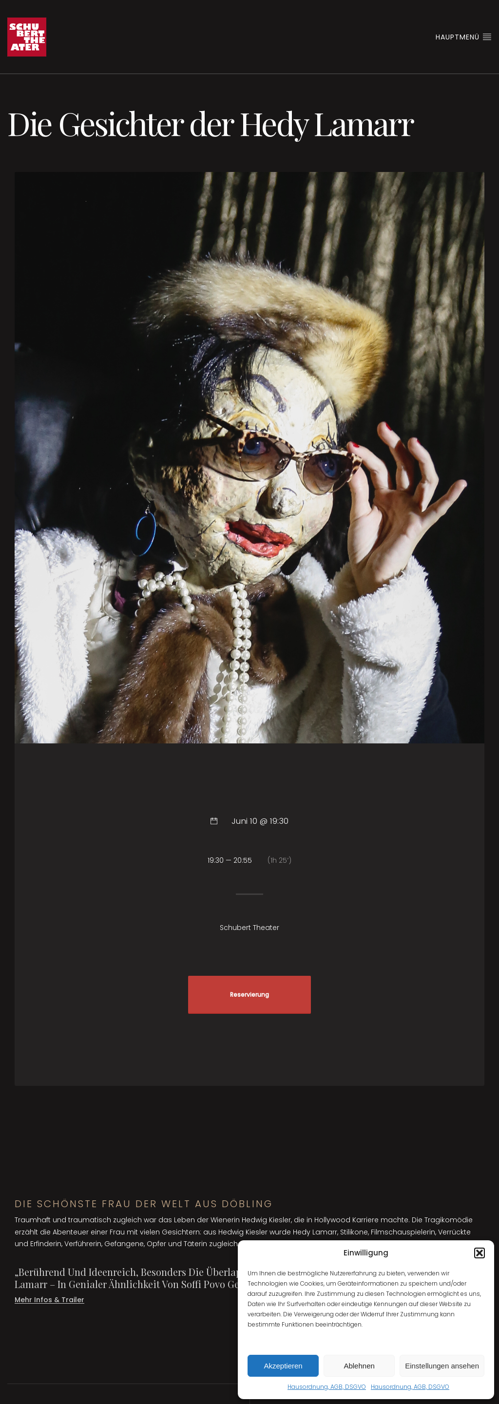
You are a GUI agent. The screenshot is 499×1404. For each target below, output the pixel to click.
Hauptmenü (464, 37)
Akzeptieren (283, 1366)
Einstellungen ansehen (442, 1366)
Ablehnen (359, 1366)
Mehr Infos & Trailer (49, 1300)
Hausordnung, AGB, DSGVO (327, 1387)
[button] (479, 1253)
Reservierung (249, 995)
